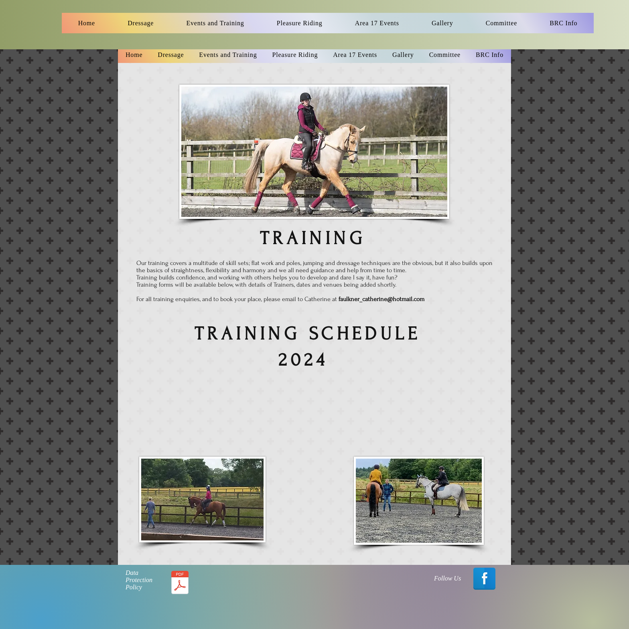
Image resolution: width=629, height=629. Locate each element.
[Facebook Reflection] (484, 579)
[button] (141, 23)
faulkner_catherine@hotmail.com (381, 299)
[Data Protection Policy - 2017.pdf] (179, 583)
